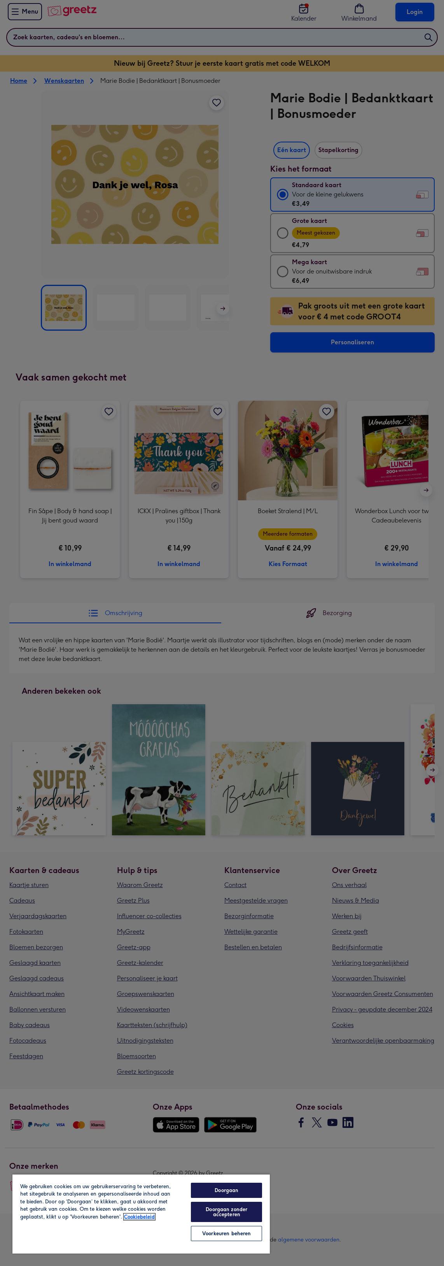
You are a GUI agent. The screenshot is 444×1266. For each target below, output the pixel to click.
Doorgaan (226, 1190)
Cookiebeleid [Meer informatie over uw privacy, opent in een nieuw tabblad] (139, 1217)
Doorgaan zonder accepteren (226, 1211)
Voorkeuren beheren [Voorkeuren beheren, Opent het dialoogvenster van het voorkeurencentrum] (226, 1233)
